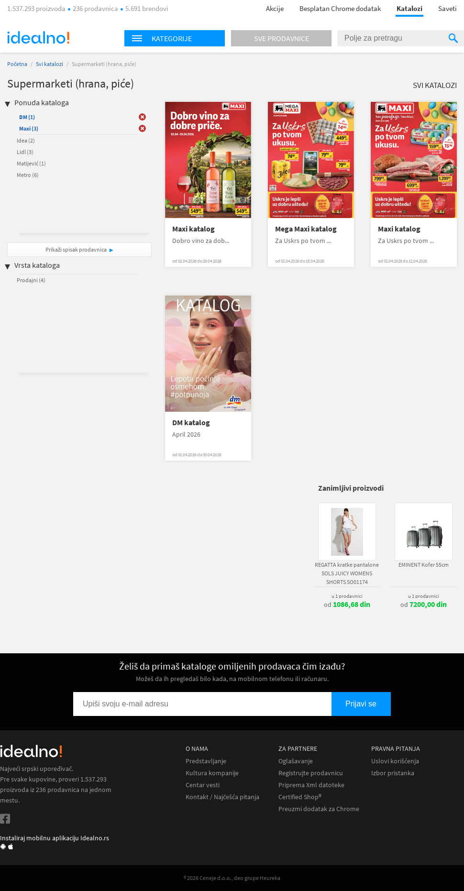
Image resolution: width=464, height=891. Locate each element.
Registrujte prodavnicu (310, 773)
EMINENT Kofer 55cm (423, 564)
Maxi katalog (193, 228)
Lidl (25, 151)
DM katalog (191, 422)
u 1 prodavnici (347, 596)
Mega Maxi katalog (306, 228)
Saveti (447, 8)
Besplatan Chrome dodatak (340, 8)
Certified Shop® (299, 797)
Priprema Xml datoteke (311, 785)
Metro (28, 174)
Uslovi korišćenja (395, 761)
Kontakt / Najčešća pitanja (222, 797)
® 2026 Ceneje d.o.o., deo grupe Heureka (232, 877)
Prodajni (31, 280)
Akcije (275, 8)
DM (27, 117)
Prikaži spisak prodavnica (76, 249)
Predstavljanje (206, 761)
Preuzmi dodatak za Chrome (318, 809)
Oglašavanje (295, 761)
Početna (17, 63)
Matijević (31, 163)
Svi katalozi (49, 63)
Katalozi (409, 8)
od (347, 604)
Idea (26, 140)
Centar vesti (203, 785)
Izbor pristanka (392, 773)
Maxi (28, 128)
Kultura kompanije (212, 773)
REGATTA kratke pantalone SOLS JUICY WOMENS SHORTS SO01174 (347, 573)
